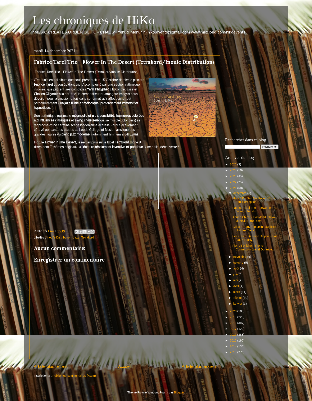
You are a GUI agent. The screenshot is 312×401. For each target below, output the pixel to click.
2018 (233, 323)
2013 (233, 352)
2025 (233, 164)
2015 (233, 340)
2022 (233, 182)
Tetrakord (87, 237)
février (238, 297)
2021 (233, 188)
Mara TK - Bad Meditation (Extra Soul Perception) (253, 200)
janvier (238, 303)
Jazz (76, 237)
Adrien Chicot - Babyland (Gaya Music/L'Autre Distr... (253, 218)
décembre (240, 193)
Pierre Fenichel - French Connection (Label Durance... (253, 247)
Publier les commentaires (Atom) (74, 375)
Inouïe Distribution (59, 237)
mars (237, 292)
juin (236, 274)
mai (236, 280)
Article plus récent (51, 366)
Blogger (179, 392)
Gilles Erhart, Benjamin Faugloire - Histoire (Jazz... (255, 228)
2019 (233, 317)
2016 (233, 334)
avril (236, 286)
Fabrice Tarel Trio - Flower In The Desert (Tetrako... (254, 209)
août (236, 268)
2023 (233, 176)
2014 (233, 346)
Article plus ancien (199, 366)
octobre (238, 262)
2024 (233, 170)
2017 (233, 328)
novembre (240, 256)
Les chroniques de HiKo (94, 20)
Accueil (124, 366)
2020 (233, 311)
